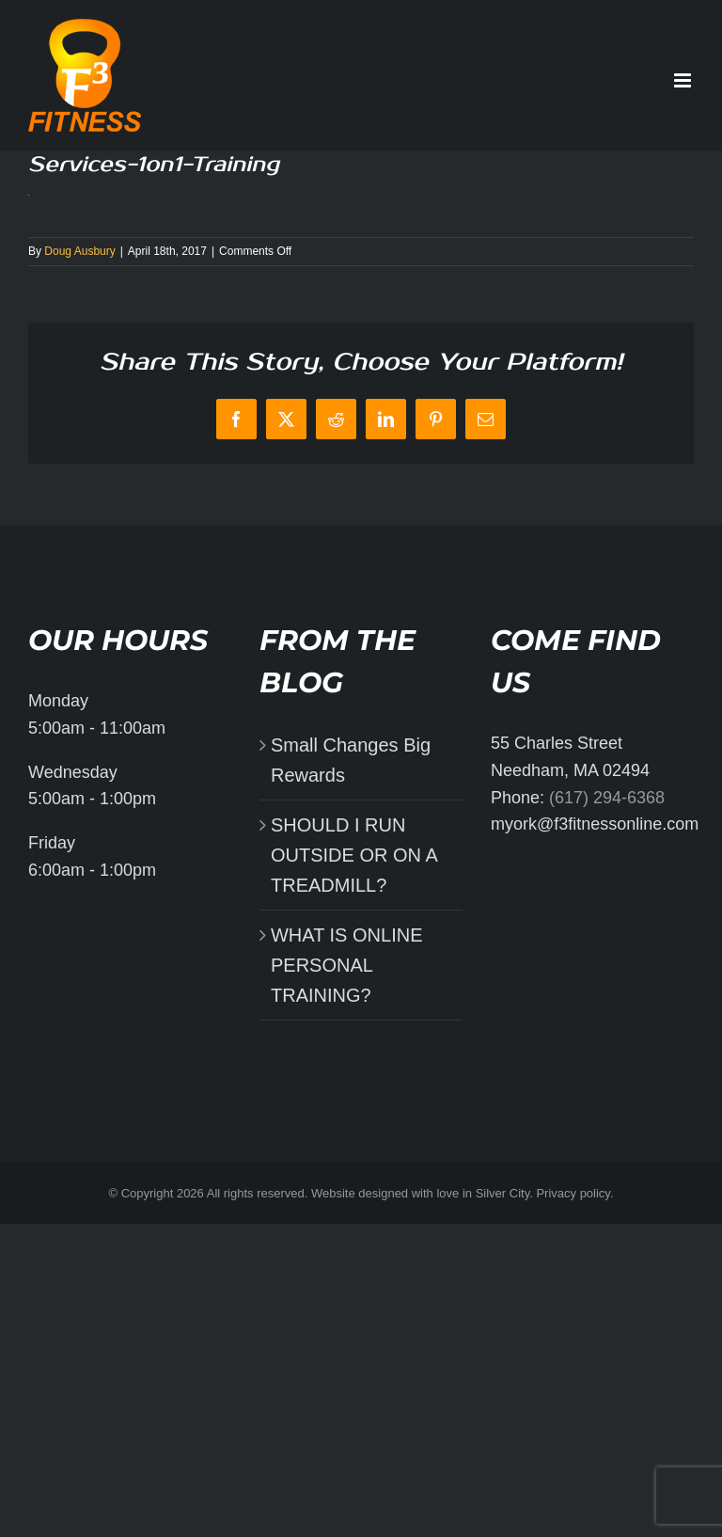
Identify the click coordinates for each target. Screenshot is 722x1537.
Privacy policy (573, 1193)
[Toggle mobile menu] (684, 80)
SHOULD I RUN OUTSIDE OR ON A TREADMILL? (354, 855)
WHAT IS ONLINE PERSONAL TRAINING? (347, 965)
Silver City (503, 1193)
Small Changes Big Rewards (351, 760)
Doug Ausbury (79, 251)
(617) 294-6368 (607, 797)
